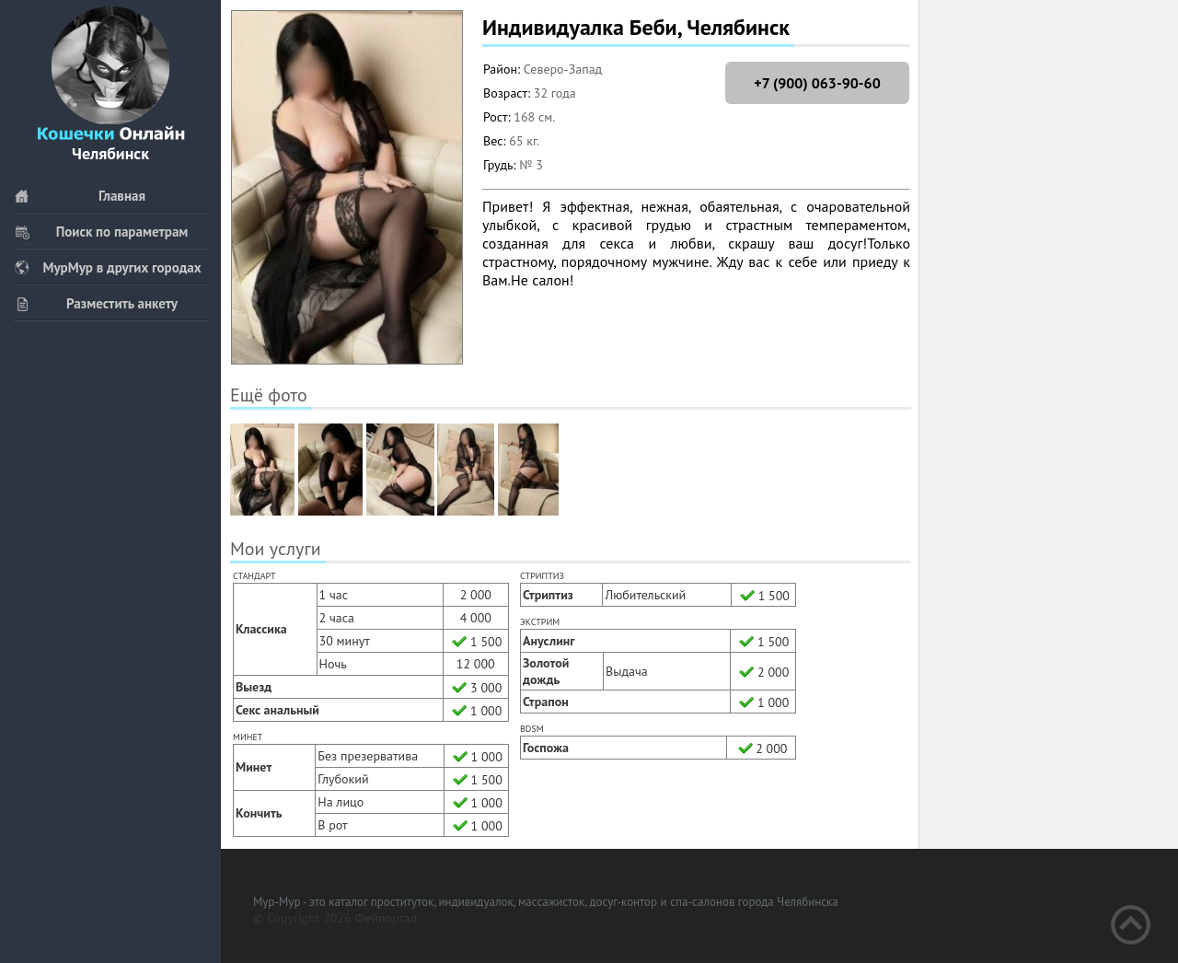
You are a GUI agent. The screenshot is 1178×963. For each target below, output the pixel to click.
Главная (79, 195)
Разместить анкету (96, 303)
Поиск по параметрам (101, 231)
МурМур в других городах (108, 267)
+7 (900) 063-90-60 (817, 83)
